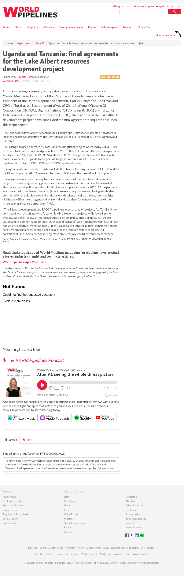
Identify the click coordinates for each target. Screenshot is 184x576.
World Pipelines (11, 80)
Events (92, 27)
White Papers (71, 514)
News (67, 505)
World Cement (89, 554)
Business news (10, 510)
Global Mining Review (97, 547)
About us (130, 501)
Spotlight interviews (71, 27)
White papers (109, 27)
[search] (142, 12)
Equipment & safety (13, 505)
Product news (10, 523)
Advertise (144, 27)
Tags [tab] (27, 439)
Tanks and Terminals (68, 554)
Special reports (10, 518)
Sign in (160, 6)
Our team (131, 510)
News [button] (18, 27)
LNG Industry (148, 547)
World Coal (105, 554)
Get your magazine (167, 34)
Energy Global (47, 547)
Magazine (32, 27)
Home (6, 27)
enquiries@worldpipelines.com (142, 562)
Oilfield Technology (44, 554)
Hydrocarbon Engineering (124, 547)
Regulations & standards (16, 514)
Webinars (48, 27)
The (33, 360)
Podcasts (128, 27)
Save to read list (110, 76)
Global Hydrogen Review (70, 547)
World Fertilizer (122, 554)
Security (130, 523)
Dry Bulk (33, 547)
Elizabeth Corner (25, 76)
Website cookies (134, 527)
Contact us (173, 6)
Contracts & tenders (13, 501)
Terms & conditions (136, 518)
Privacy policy (133, 514)
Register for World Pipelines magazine (133, 6)
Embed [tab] (11, 439)
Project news (9, 496)
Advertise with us (135, 505)
